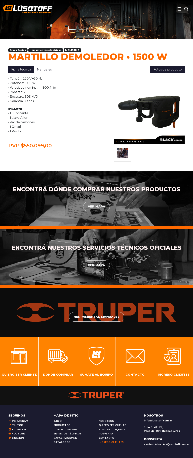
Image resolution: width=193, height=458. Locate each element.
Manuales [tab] (44, 69)
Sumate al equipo (112, 429)
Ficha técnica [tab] (21, 69)
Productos (62, 425)
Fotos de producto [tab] (167, 69)
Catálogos (62, 442)
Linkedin (16, 438)
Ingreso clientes (111, 442)
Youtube (16, 433)
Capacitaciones (65, 438)
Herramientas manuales (96, 317)
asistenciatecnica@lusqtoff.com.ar (167, 444)
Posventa (106, 433)
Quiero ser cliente (112, 425)
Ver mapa (96, 206)
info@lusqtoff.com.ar (158, 420)
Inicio (58, 421)
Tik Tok (15, 425)
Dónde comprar (65, 429)
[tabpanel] (58, 112)
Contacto (106, 438)
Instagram (18, 421)
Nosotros (106, 421)
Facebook (17, 429)
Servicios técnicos (68, 433)
